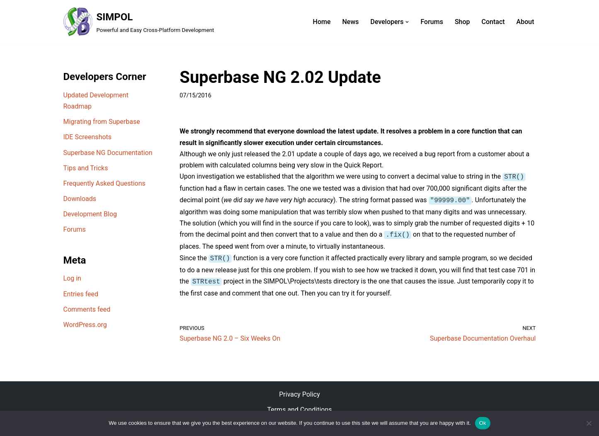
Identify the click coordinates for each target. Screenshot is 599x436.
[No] (588, 423)
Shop (462, 22)
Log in (72, 278)
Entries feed (81, 294)
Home (322, 22)
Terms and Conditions (299, 406)
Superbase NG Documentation (108, 153)
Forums (431, 22)
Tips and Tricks (85, 168)
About (525, 22)
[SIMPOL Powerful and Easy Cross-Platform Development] (138, 21)
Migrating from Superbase (101, 122)
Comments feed (87, 309)
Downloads (79, 199)
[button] (407, 22)
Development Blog (90, 214)
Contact (493, 22)
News (350, 22)
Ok (482, 423)
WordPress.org (85, 325)
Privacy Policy (299, 390)
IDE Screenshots (87, 137)
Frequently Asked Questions (104, 183)
